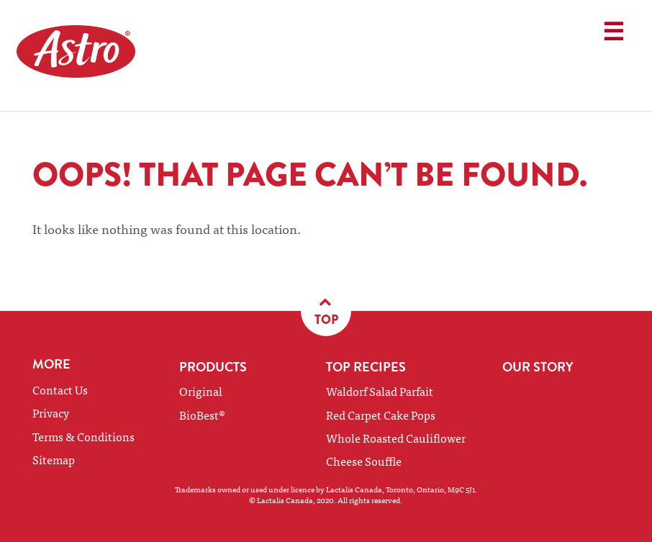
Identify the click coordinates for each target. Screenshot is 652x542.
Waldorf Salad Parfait (379, 390)
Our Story (538, 366)
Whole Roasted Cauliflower (396, 437)
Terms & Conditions (83, 436)
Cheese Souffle (364, 460)
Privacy (50, 412)
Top (326, 311)
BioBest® (202, 414)
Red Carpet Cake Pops (380, 414)
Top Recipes (366, 366)
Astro (96, 55)
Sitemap (53, 459)
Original (200, 390)
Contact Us (60, 389)
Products (213, 366)
